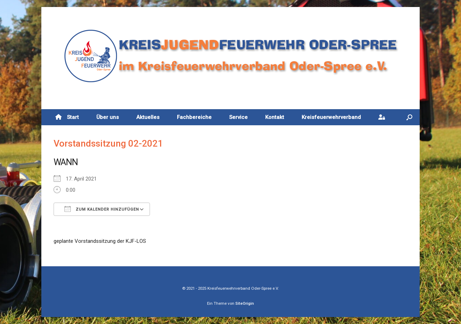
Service (238, 117)
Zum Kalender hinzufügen (101, 209)
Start (67, 117)
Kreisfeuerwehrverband (331, 117)
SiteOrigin (244, 303)
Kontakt (274, 117)
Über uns (107, 117)
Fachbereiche (194, 117)
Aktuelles (147, 117)
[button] (409, 117)
